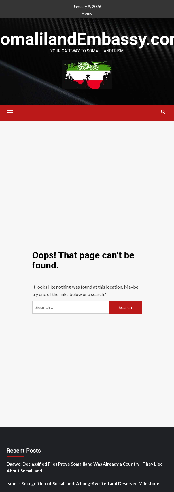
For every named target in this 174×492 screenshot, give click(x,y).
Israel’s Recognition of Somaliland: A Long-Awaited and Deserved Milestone (83, 483)
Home (87, 13)
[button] (10, 112)
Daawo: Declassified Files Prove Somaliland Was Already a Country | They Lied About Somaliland (85, 467)
